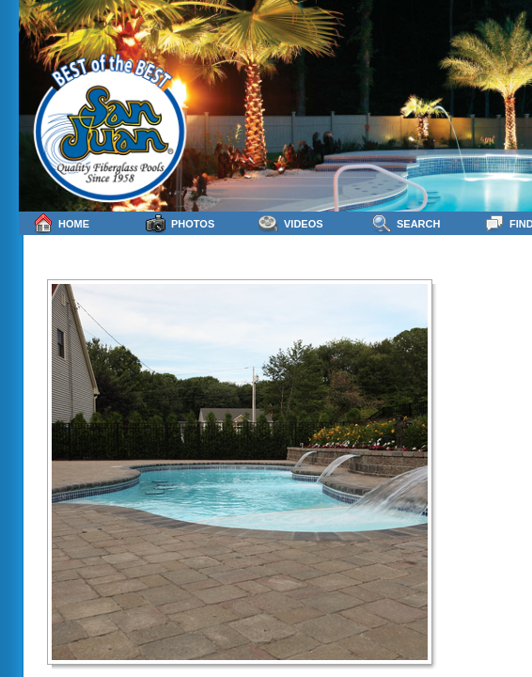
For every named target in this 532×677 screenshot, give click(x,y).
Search (405, 223)
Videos (290, 223)
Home (61, 223)
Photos (180, 223)
